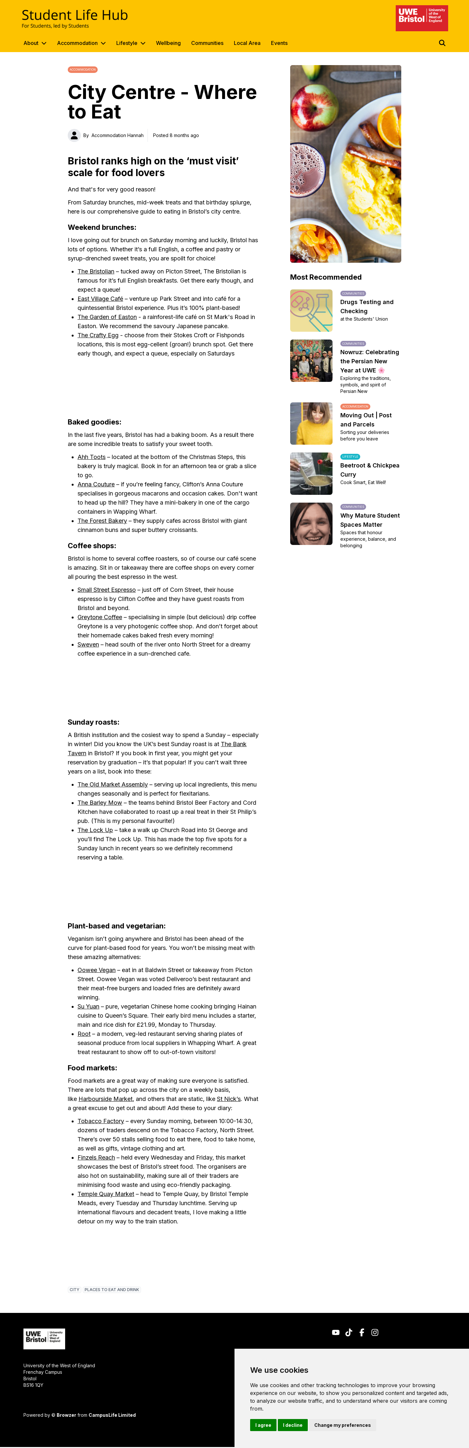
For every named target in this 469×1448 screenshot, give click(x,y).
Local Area (247, 43)
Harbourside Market (105, 1098)
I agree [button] (263, 1425)
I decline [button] (293, 1425)
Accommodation (77, 43)
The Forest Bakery (102, 520)
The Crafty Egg (98, 335)
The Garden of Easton (107, 316)
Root (84, 1033)
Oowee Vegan (97, 970)
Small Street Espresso (107, 589)
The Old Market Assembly (113, 784)
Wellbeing (168, 43)
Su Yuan (88, 1006)
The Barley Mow (100, 802)
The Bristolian (96, 271)
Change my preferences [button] (342, 1425)
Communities (207, 43)
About (30, 43)
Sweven (88, 644)
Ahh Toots (92, 456)
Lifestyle (126, 43)
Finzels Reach (96, 1157)
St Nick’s (229, 1098)
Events (279, 43)
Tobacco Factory (101, 1121)
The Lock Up (95, 830)
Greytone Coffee (100, 617)
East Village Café (100, 298)
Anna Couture (96, 484)
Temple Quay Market (106, 1193)
